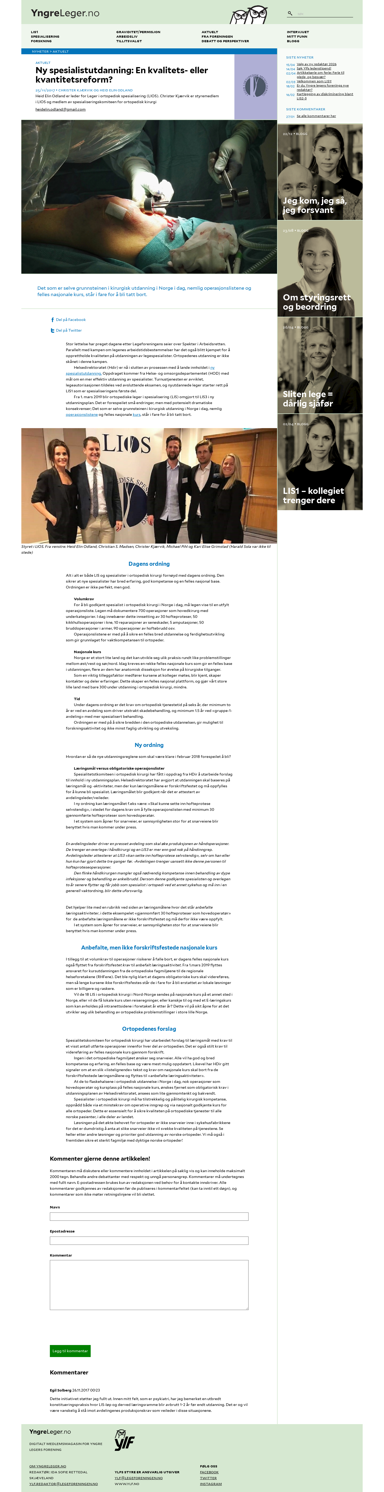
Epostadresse (62, 1231)
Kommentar (61, 1255)
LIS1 (34, 31)
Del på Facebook (68, 319)
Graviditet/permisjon (138, 31)
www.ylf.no (127, 1483)
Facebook (209, 1471)
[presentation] (90, 1329)
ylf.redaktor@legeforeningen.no (63, 1483)
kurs (137, 414)
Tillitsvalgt (129, 40)
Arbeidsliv (127, 36)
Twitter (208, 1477)
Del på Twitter (66, 330)
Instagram (211, 1483)
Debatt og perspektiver (225, 40)
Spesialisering (45, 36)
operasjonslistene (82, 414)
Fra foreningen (217, 36)
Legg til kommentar (70, 1351)
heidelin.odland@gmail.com (60, 109)
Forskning (41, 40)
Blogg (293, 40)
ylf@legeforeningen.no (139, 1477)
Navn (55, 1207)
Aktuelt (210, 31)
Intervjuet (298, 31)
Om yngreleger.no (47, 1465)
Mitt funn (297, 36)
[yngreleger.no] (121, 12)
